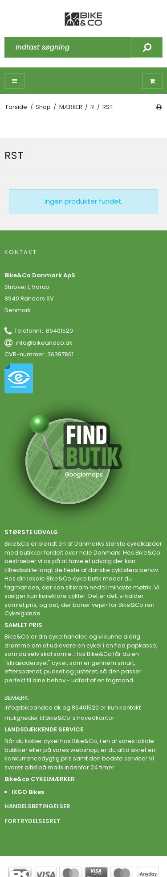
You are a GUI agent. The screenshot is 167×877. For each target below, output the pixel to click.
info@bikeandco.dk (44, 342)
